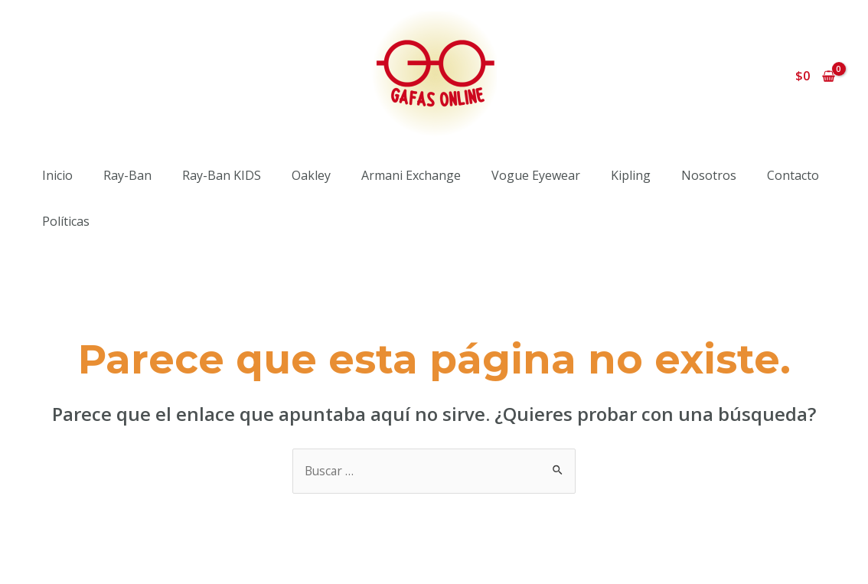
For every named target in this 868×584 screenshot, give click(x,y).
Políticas (66, 221)
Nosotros (708, 175)
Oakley (311, 175)
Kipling (631, 175)
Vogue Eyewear (535, 175)
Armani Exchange (411, 175)
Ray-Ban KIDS (221, 175)
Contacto (793, 175)
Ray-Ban (127, 175)
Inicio (57, 175)
